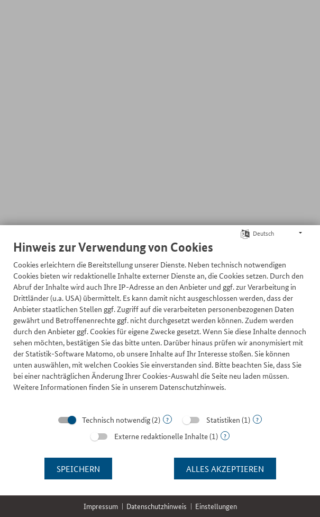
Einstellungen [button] (216, 506)
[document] (160, 323)
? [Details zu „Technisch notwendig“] (167, 419)
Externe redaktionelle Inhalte (161, 436)
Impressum (101, 506)
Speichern (78, 468)
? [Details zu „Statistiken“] (257, 419)
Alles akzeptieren (225, 468)
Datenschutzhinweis (156, 506)
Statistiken (223, 419)
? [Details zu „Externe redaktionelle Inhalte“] (225, 435)
